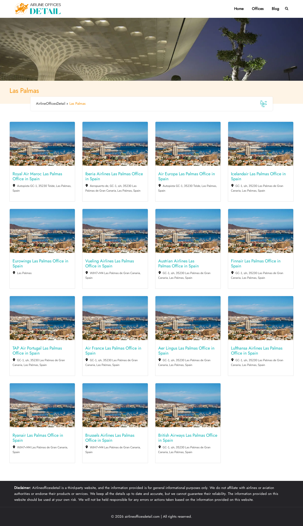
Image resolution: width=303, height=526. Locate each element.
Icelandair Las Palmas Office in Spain (258, 176)
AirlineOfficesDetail (50, 103)
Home (239, 8)
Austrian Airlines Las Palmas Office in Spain (178, 264)
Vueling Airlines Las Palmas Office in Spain (109, 264)
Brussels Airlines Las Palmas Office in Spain (109, 438)
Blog (275, 8)
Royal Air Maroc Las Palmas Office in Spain (37, 176)
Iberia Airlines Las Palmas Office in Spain (114, 176)
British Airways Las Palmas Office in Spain (187, 438)
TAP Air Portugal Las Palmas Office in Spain (37, 351)
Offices (257, 8)
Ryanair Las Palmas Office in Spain (38, 438)
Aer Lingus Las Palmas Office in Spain (186, 351)
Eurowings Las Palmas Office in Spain (40, 264)
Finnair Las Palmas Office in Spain (255, 264)
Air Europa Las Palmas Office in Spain (186, 176)
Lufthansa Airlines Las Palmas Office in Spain (256, 351)
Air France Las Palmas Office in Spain (113, 351)
